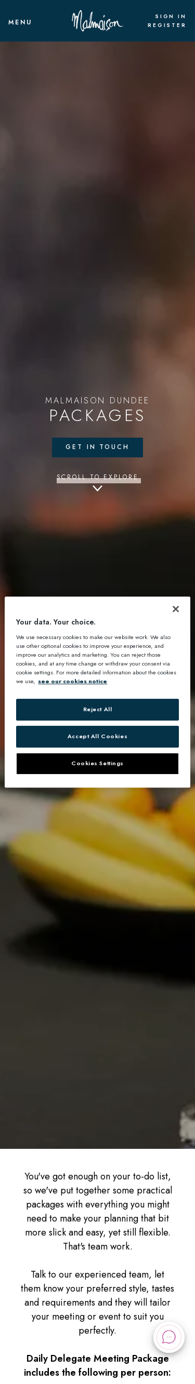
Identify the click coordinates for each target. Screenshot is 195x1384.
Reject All (97, 709)
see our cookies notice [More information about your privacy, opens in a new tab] (72, 681)
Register (167, 25)
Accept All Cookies (97, 736)
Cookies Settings (97, 763)
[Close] (175, 609)
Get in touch (97, 447)
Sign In (171, 16)
